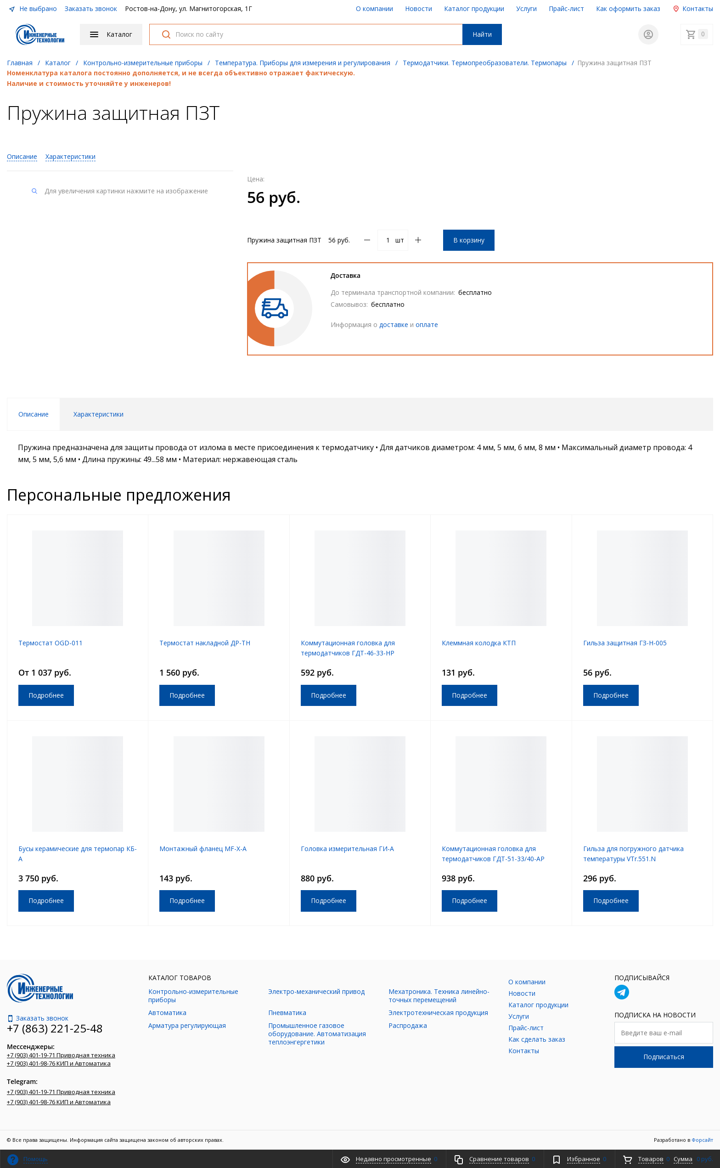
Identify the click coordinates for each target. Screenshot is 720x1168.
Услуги (526, 8)
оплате (427, 324)
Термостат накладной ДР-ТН (204, 642)
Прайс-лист (566, 8)
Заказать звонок (91, 8)
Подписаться (663, 1056)
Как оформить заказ (628, 8)
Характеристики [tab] (98, 414)
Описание (22, 156)
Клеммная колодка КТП (479, 642)
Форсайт (702, 1139)
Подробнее (46, 695)
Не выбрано (32, 8)
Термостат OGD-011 (50, 642)
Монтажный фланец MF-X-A (203, 848)
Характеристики (70, 156)
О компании (374, 8)
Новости (418, 8)
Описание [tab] (33, 414)
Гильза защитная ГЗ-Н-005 (625, 642)
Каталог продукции (474, 8)
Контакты (692, 8)
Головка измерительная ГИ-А (347, 848)
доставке (393, 324)
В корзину (468, 240)
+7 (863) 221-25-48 (55, 1028)
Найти (482, 34)
